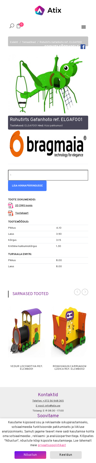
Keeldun (65, 455)
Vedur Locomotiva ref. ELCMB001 (26, 367)
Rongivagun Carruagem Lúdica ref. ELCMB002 (69, 367)
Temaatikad (29, 42)
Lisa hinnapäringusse (27, 185)
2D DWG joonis (23, 205)
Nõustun (30, 455)
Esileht (14, 42)
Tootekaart (21, 213)
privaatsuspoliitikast (52, 445)
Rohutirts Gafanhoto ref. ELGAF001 (61, 42)
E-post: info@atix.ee (48, 405)
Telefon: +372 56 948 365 (48, 401)
